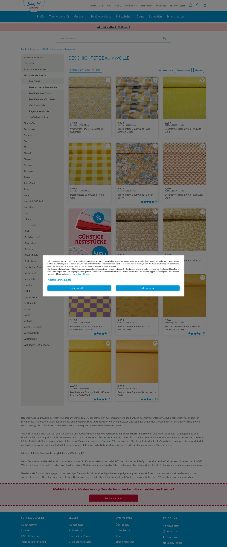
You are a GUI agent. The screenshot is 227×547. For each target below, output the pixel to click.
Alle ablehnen (147, 288)
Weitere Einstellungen (59, 279)
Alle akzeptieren (79, 288)
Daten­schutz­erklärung (80, 274)
